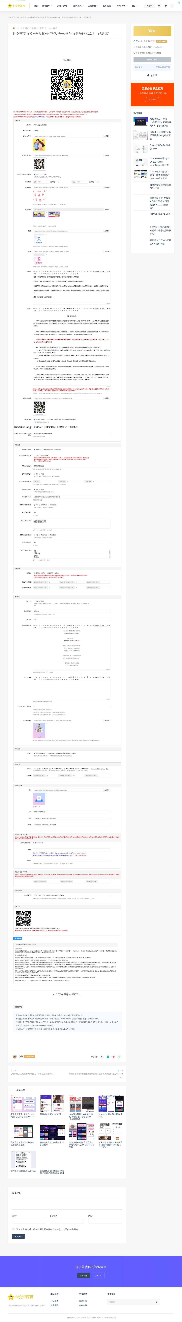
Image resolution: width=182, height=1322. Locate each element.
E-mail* (53, 1216)
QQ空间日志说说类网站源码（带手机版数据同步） (33, 1074)
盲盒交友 (42, 28)
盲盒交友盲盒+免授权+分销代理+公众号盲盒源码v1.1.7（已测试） (51, 1029)
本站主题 (83, 1305)
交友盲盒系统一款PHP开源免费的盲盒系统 (22, 1143)
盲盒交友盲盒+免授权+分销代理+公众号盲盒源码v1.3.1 (23, 1115)
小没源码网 (21, 17)
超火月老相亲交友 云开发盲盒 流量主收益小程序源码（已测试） (111, 1144)
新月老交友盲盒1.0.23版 (50, 1114)
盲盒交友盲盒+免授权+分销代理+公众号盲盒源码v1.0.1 (52, 1171)
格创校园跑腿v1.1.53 (160, 213)
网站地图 (54, 1300)
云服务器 (83, 1300)
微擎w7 (33, 28)
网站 (90, 1216)
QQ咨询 (152, 75)
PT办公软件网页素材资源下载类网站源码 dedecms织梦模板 (159, 175)
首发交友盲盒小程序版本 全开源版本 (52, 1143)
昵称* (14, 1216)
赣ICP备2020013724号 (106, 1317)
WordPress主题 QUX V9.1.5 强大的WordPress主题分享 (159, 161)
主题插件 (32, 17)
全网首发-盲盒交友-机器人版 (23, 1170)
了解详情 (98, 1276)
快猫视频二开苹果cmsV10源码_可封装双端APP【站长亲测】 (160, 122)
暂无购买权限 (152, 60)
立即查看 (83, 1276)
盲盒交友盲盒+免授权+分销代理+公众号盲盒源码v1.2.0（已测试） (96, 1075)
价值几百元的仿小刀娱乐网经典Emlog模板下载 (160, 135)
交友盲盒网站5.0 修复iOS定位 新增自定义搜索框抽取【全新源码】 (81, 1116)
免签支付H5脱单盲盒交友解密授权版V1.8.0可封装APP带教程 (81, 1144)
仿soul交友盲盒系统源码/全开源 (110, 1115)
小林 (16, 28)
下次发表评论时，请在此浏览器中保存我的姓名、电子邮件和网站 (47, 1229)
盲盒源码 (18, 1006)
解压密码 (54, 1305)
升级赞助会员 (161, 41)
